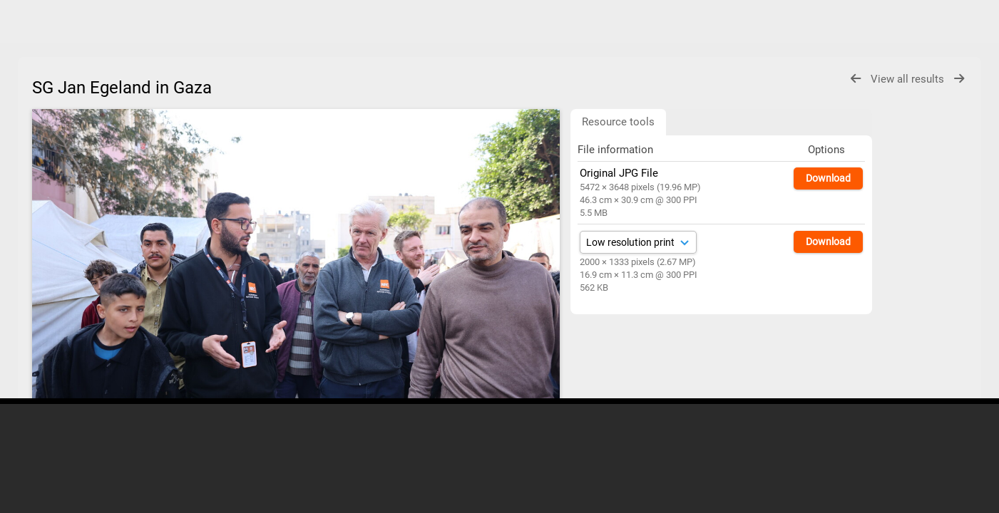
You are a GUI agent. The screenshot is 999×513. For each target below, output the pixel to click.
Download (828, 178)
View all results (909, 79)
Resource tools (618, 121)
